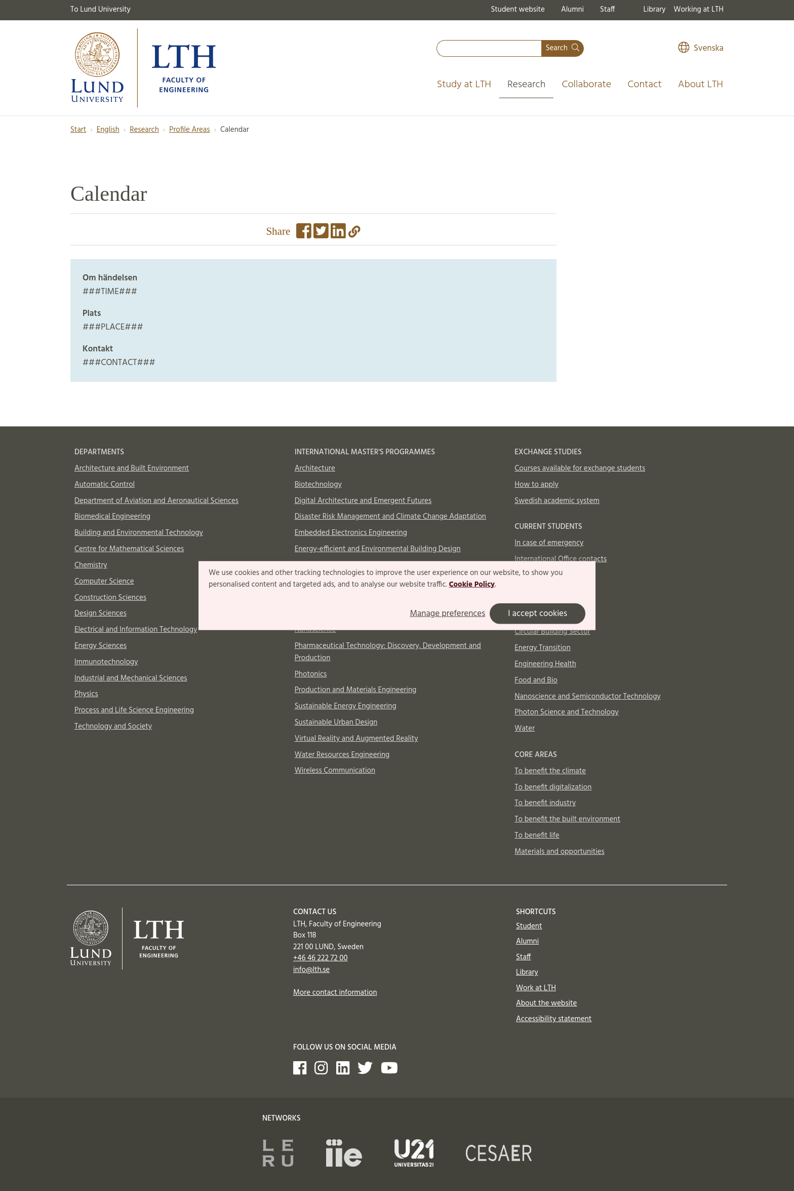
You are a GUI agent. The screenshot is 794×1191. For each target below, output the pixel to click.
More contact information (335, 993)
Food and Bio (536, 680)
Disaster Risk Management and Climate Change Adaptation (390, 517)
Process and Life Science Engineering (134, 710)
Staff (607, 10)
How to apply (536, 485)
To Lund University (100, 10)
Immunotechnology (106, 662)
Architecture (315, 468)
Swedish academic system (557, 501)
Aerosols (528, 600)
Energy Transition (542, 648)
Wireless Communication (335, 771)
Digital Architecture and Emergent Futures (363, 501)
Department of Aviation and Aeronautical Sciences (156, 501)
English (108, 130)
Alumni (572, 10)
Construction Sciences (110, 598)
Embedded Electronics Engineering (351, 533)
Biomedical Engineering (112, 517)
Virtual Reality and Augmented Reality (356, 739)
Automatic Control (104, 485)
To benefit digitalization (552, 787)
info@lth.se (311, 970)
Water (524, 729)
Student (529, 926)
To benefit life (536, 835)
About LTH (700, 85)
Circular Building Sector (552, 632)
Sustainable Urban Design (336, 722)
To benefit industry (545, 803)
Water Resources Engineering (342, 755)
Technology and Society (113, 726)
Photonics (311, 674)
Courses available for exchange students (579, 468)
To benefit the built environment (567, 819)
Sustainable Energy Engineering (345, 706)
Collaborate (586, 85)
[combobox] (489, 48)
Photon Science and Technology (566, 712)
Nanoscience (315, 630)
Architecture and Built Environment (131, 468)
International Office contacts (560, 559)
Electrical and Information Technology (135, 630)
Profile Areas (189, 130)
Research (526, 85)
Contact (644, 85)
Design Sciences (100, 613)
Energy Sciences (100, 646)
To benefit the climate (550, 771)
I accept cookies (537, 614)
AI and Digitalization (547, 616)
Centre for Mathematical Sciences (129, 549)
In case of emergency (548, 543)
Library (655, 10)
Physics (86, 694)
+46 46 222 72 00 (320, 958)
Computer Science (104, 581)
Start (78, 130)
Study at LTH (464, 85)
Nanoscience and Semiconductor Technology (587, 697)
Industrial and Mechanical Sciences (130, 678)
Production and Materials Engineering (356, 690)
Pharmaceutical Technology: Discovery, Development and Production (388, 652)
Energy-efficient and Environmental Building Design (378, 549)
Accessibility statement (553, 1019)
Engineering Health (545, 664)
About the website (546, 1003)
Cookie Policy (472, 585)
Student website (517, 10)
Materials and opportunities (559, 852)
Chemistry (90, 565)
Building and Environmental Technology (138, 533)
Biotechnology (318, 485)
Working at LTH (698, 10)
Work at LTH (536, 988)
